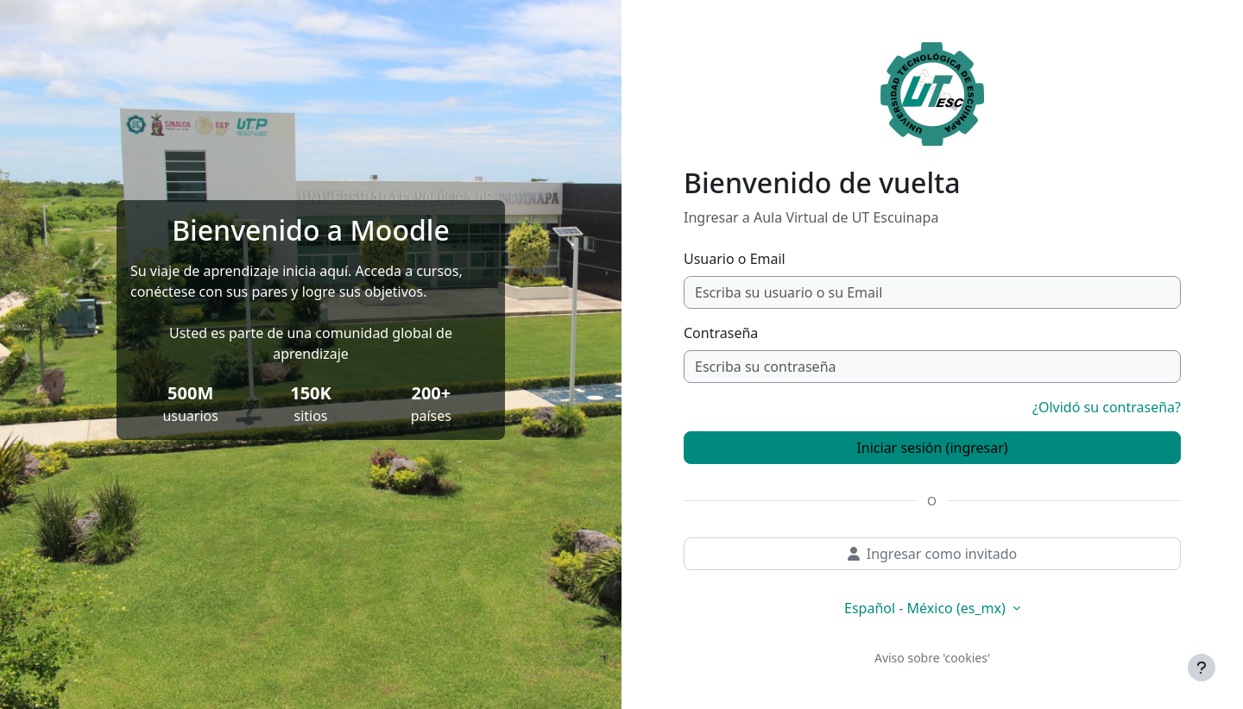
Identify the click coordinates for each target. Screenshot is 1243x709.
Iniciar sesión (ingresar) (931, 447)
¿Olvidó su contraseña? (1106, 407)
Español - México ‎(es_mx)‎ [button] (926, 608)
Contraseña (721, 332)
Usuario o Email (735, 258)
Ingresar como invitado (933, 553)
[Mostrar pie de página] (1201, 667)
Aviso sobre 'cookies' (932, 657)
